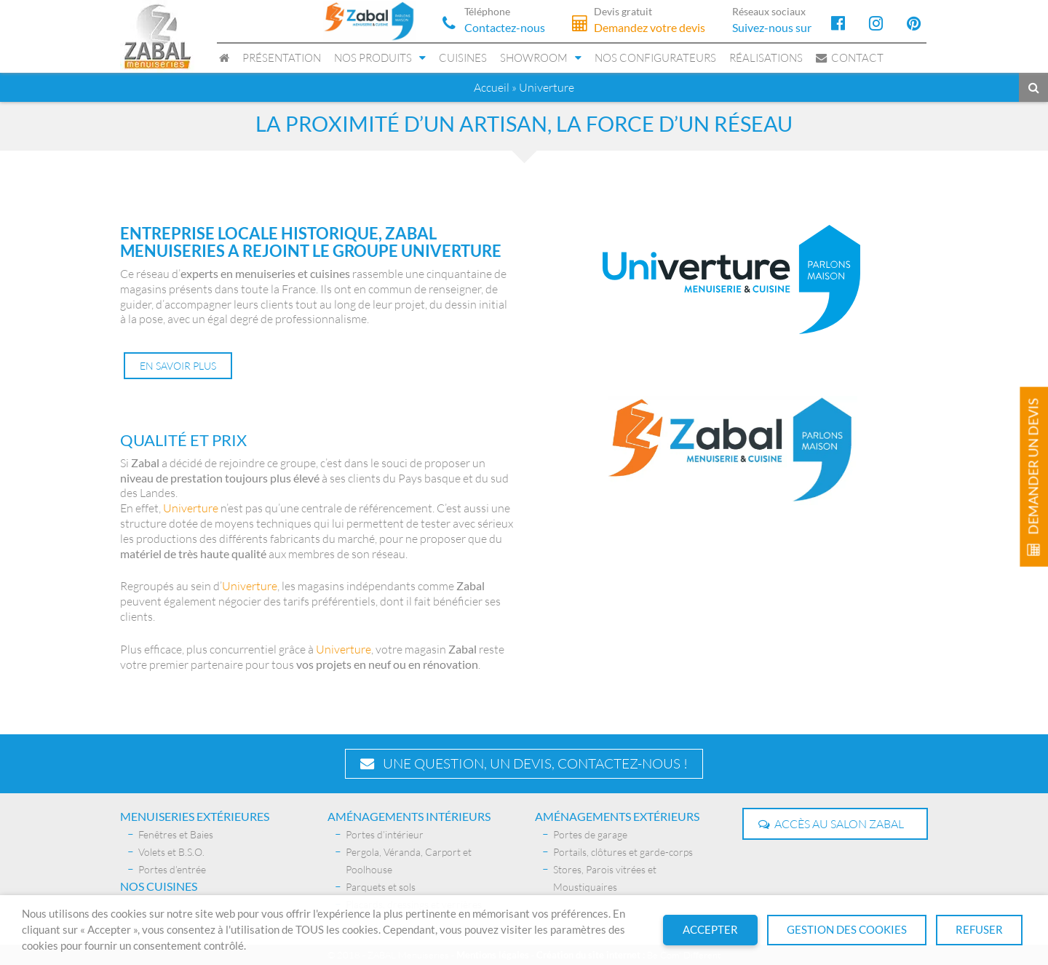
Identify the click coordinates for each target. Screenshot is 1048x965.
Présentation (281, 58)
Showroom (534, 58)
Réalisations (766, 58)
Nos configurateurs (655, 58)
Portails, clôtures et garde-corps (623, 851)
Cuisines (463, 58)
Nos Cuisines (158, 885)
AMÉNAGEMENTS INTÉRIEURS (409, 815)
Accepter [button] (710, 930)
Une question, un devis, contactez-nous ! (524, 762)
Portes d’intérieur (385, 833)
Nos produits (373, 58)
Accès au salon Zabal (831, 823)
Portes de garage (590, 833)
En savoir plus (178, 366)
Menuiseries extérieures (194, 815)
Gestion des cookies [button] (847, 930)
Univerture (190, 508)
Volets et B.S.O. (171, 851)
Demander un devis (1033, 477)
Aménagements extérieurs (617, 815)
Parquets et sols (381, 886)
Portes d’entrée (172, 868)
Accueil (491, 87)
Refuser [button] (979, 930)
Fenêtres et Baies (175, 833)
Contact (850, 58)
